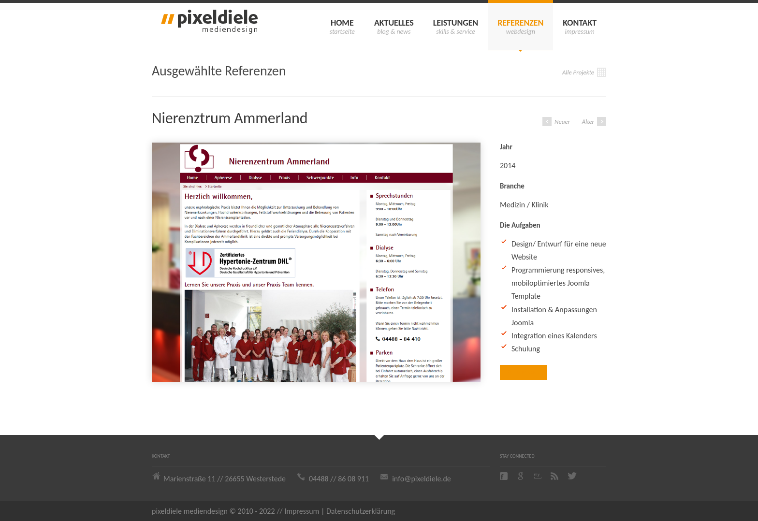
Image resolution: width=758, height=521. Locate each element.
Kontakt (580, 22)
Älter (594, 121)
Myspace (538, 476)
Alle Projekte (584, 72)
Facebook (505, 476)
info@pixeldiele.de (421, 478)
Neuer (556, 121)
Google (521, 476)
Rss (555, 476)
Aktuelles (394, 22)
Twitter (572, 475)
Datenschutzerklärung (360, 511)
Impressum (301, 511)
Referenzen (520, 22)
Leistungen (455, 22)
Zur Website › (523, 372)
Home (342, 22)
